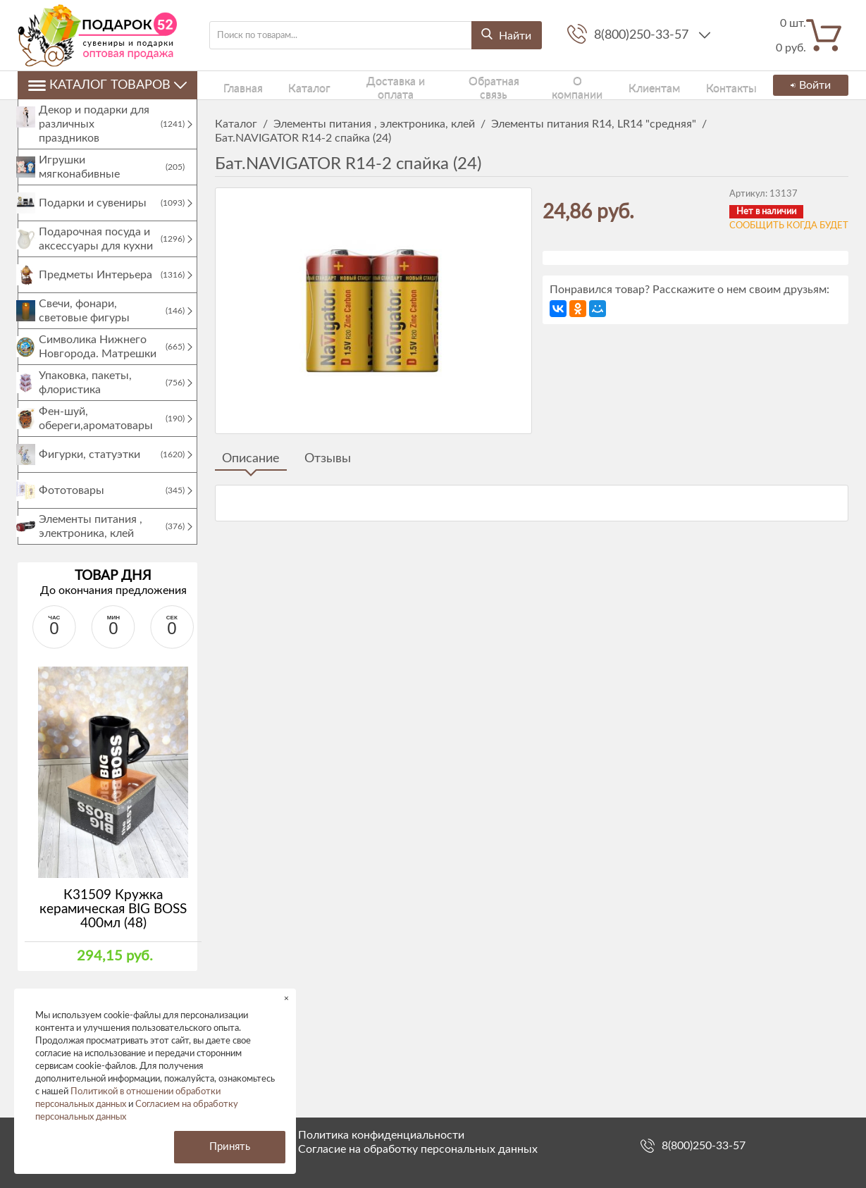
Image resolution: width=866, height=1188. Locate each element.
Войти (807, 85)
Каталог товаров (107, 85)
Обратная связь (471, 85)
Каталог (287, 85)
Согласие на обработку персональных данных (418, 1149)
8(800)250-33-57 (643, 35)
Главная (232, 85)
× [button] (286, 998)
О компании (556, 85)
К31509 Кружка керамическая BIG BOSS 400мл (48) (113, 923)
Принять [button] (229, 1146)
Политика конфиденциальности (381, 1135)
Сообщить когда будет (788, 225)
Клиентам (627, 85)
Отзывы (327, 458)
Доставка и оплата (370, 85)
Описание (251, 458)
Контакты (694, 85)
